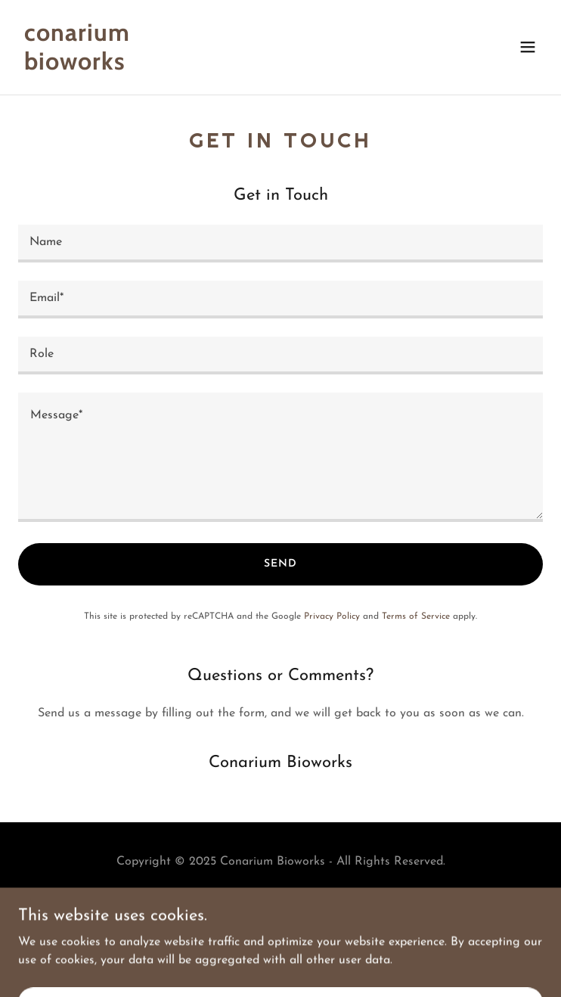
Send (280, 564)
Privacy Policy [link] (332, 616)
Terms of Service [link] (416, 616)
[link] (202, 67)
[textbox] (280, 243)
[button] (528, 47)
